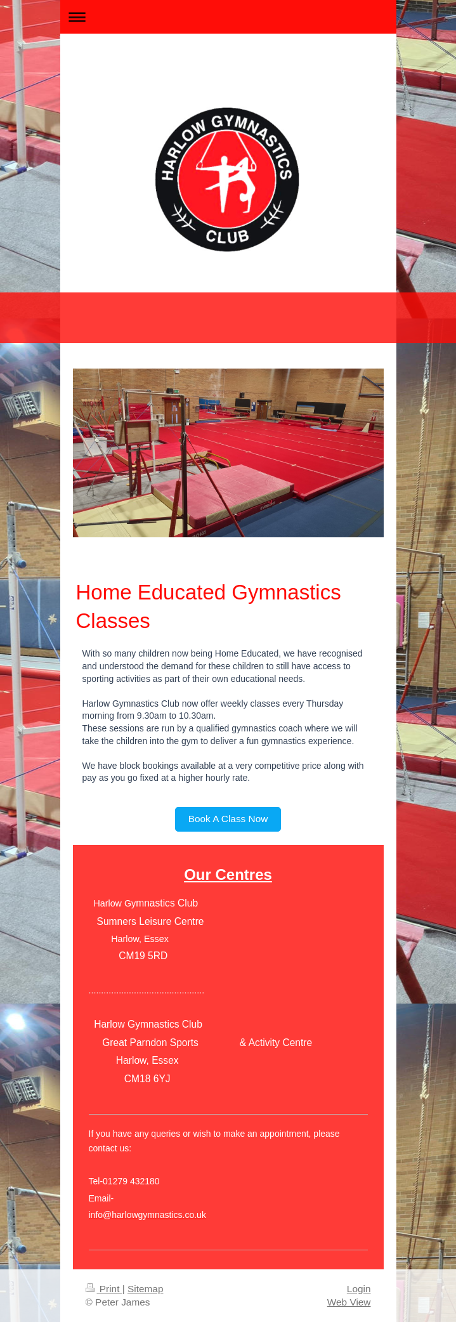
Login (359, 1288)
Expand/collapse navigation (228, 16)
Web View (349, 1302)
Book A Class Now (228, 818)
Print (104, 1288)
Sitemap (145, 1288)
